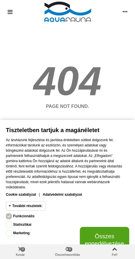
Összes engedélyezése (104, 240)
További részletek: (27, 206)
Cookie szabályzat (21, 194)
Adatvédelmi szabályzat (62, 194)
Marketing (21, 233)
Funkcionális (23, 216)
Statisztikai (22, 225)
